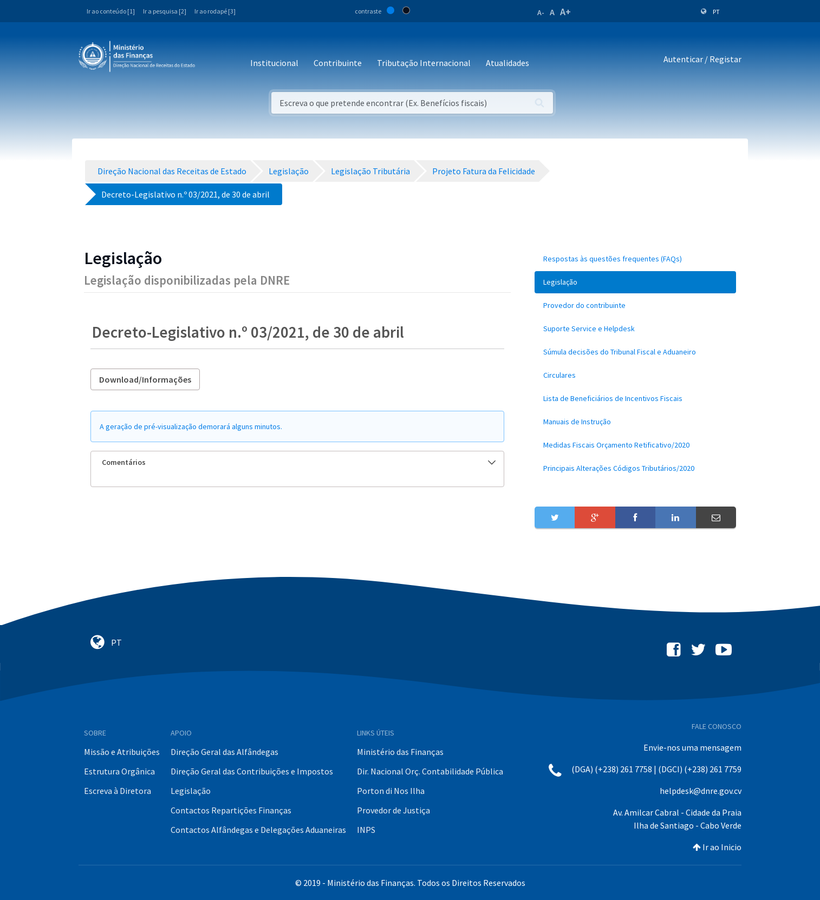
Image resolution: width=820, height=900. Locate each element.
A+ (565, 11)
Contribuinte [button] (338, 62)
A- (540, 12)
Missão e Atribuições (122, 751)
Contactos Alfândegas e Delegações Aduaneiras (258, 829)
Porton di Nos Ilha (391, 790)
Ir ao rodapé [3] (215, 11)
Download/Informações (145, 379)
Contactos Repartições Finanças (231, 810)
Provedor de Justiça (393, 810)
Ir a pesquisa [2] (164, 11)
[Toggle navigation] (212, 59)
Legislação (191, 790)
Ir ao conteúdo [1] (111, 11)
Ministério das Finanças (400, 751)
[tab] (297, 462)
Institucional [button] (274, 62)
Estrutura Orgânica (119, 771)
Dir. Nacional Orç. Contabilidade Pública (430, 771)
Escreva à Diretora (117, 790)
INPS (366, 829)
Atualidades (507, 62)
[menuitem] (635, 259)
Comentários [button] (299, 462)
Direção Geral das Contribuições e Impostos (252, 771)
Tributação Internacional (424, 62)
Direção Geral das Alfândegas (224, 751)
